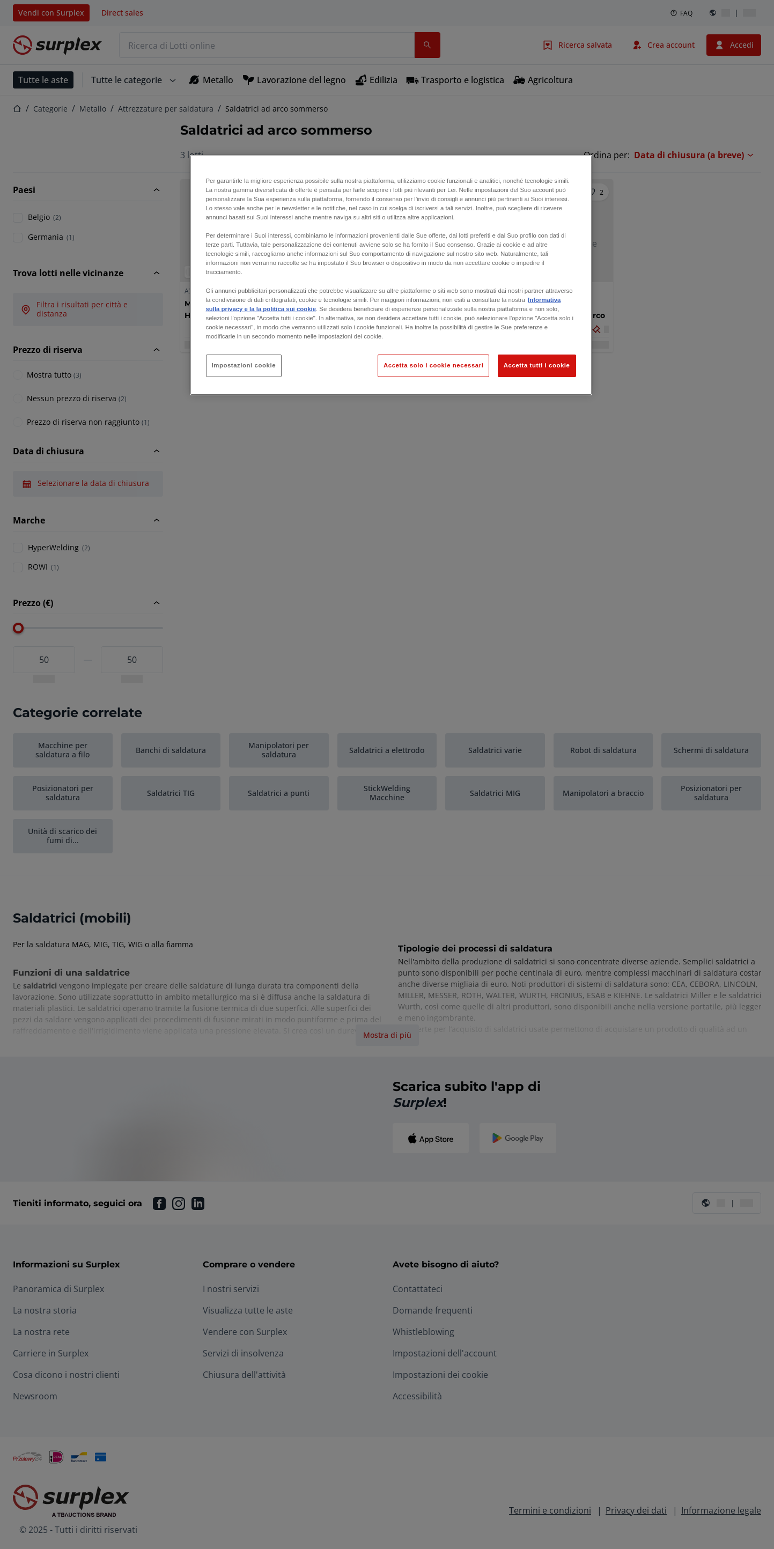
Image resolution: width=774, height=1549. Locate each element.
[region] (391, 275)
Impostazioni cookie (244, 365)
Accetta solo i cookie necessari (433, 365)
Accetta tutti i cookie (537, 365)
